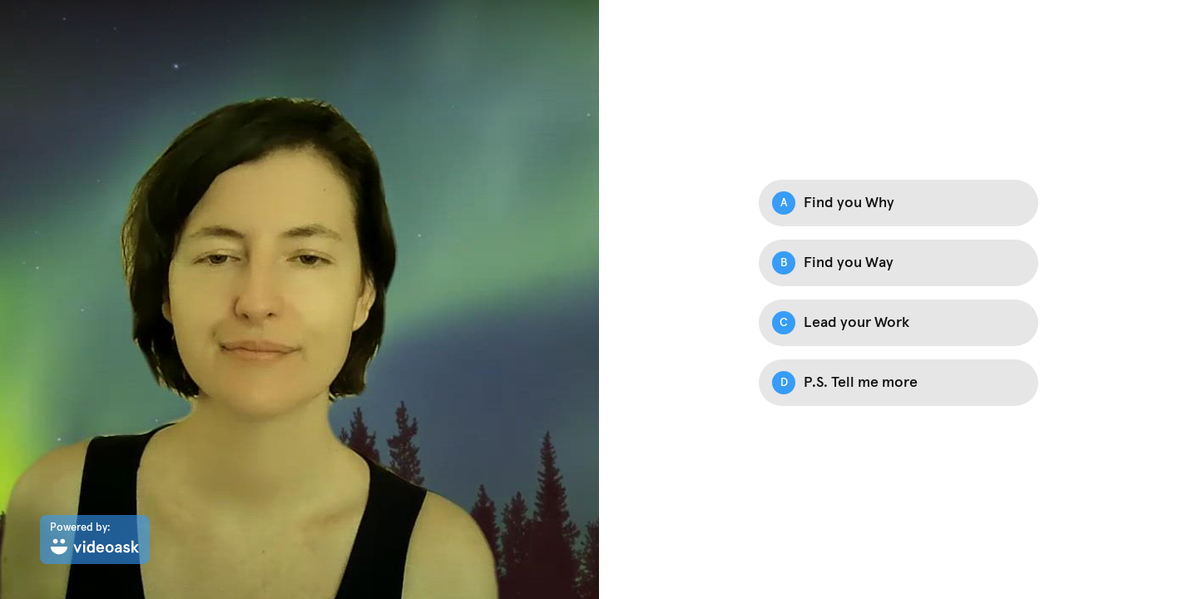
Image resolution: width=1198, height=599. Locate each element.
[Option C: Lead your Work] (898, 323)
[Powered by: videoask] (95, 539)
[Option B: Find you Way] (898, 263)
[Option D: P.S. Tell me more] (898, 382)
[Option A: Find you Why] (898, 203)
